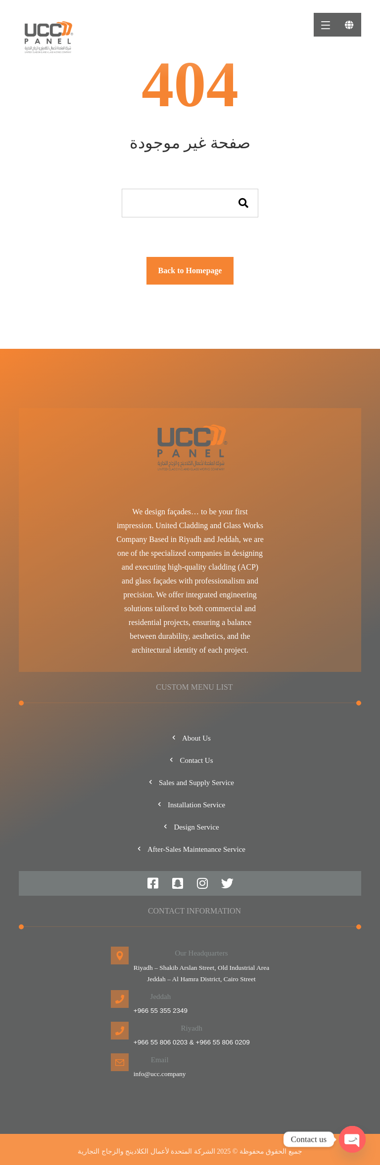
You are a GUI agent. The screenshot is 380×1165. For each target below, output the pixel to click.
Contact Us (190, 760)
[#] (153, 883)
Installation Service (190, 805)
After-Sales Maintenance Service (190, 849)
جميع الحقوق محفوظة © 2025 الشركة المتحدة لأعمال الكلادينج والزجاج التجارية (190, 1151)
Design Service (190, 827)
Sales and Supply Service (190, 783)
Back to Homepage (190, 270)
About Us (190, 738)
